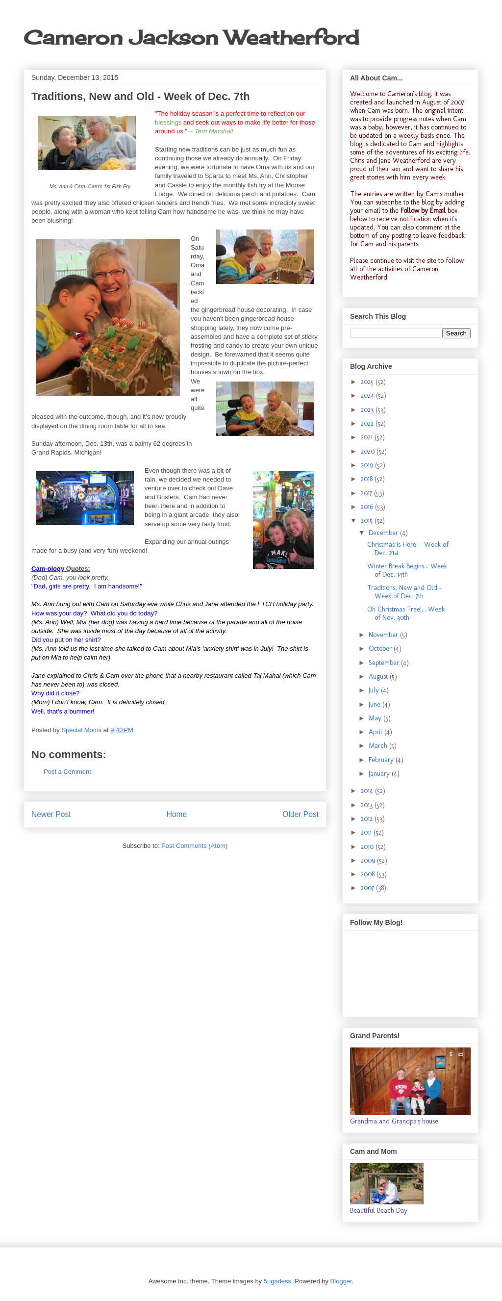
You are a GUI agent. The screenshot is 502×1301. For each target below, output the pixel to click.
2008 (368, 874)
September (385, 663)
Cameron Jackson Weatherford (191, 38)
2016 (368, 507)
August (379, 676)
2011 (367, 832)
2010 (368, 846)
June (375, 704)
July (375, 690)
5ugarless (277, 1281)
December (384, 533)
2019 (368, 465)
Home (177, 814)
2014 (368, 791)
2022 (368, 423)
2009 (369, 860)
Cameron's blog (409, 94)
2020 (368, 451)
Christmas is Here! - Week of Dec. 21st (408, 548)
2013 (368, 805)
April (376, 732)
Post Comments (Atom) (194, 845)
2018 (368, 479)
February (382, 760)
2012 (368, 819)
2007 (368, 888)
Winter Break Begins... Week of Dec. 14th (407, 570)
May (376, 718)
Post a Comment (67, 771)
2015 (368, 520)
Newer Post (51, 814)
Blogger (341, 1281)
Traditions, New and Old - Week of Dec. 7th (404, 592)
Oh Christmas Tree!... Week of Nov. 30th (406, 613)
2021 (368, 437)
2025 (368, 382)
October (381, 648)
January (380, 773)
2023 (368, 410)
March (379, 745)
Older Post (300, 814)
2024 (368, 395)
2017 (367, 493)
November (384, 635)
